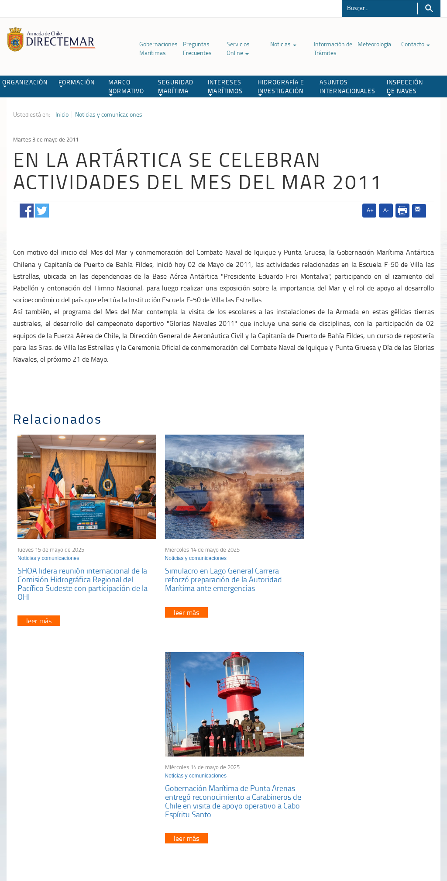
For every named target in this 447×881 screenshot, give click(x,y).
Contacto (415, 44)
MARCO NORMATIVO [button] (126, 87)
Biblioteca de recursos (105, 836)
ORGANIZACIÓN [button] (25, 82)
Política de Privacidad (46, 836)
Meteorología (374, 44)
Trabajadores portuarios (366, 749)
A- (386, 210)
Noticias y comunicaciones (108, 114)
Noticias (283, 44)
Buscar (428, 8)
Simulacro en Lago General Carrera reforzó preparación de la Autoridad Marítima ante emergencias (216, 573)
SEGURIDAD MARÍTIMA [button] (175, 87)
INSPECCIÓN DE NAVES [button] (405, 87)
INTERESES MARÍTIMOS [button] (225, 87)
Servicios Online (238, 48)
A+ (370, 210)
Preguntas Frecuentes (197, 48)
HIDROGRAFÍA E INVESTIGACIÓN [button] (281, 87)
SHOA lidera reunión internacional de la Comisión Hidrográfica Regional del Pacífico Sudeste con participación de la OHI (82, 578)
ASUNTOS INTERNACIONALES (347, 86)
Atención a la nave (359, 738)
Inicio (62, 114)
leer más (39, 615)
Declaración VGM (358, 760)
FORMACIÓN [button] (76, 82)
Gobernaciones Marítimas (158, 48)
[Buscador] (379, 7)
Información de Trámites (333, 48)
